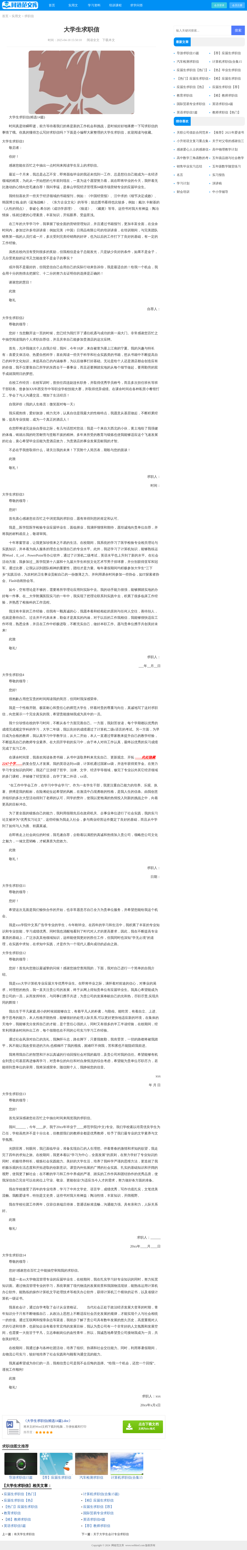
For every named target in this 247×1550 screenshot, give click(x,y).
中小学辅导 (220, 191)
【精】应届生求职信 (98, 1500)
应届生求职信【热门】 (21, 1494)
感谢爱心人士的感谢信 (192, 149)
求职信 (29, 16)
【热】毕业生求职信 (226, 70)
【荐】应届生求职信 (226, 53)
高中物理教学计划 (225, 149)
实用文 (73, 5)
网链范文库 (117, 1545)
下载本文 (108, 40)
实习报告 (218, 175)
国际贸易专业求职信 (98, 1513)
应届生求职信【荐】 (98, 1507)
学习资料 (94, 5)
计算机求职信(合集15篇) (101, 1494)
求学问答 (136, 5)
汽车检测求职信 (188, 61)
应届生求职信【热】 (19, 1500)
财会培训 (183, 191)
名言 (180, 175)
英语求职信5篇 (15, 1526)
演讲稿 (217, 183)
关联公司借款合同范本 (192, 132)
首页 (52, 5)
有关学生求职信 (24, 1534)
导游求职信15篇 (188, 53)
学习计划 (183, 183)
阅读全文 (93, 40)
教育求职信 (12, 1513)
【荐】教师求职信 (96, 1526)
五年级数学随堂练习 (226, 166)
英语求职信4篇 (94, 1519)
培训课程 (115, 5)
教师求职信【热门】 (226, 112)
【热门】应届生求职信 (21, 1507)
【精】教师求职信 (17, 1519)
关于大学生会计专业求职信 (111, 1534)
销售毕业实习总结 (189, 166)
